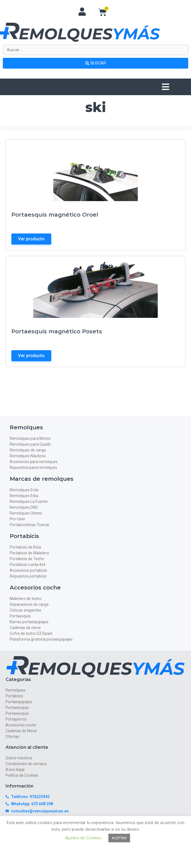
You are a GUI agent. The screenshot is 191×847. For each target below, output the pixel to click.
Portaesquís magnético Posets (56, 331)
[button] (173, 87)
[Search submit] (95, 63)
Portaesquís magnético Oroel (54, 214)
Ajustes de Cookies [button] (83, 837)
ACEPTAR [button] (119, 838)
